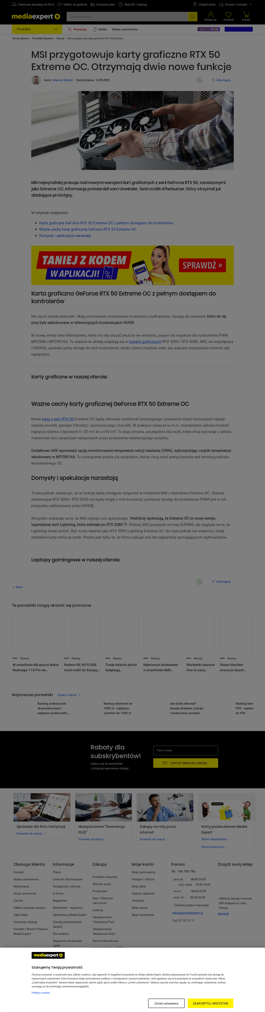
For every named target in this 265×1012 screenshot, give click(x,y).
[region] (132, 980)
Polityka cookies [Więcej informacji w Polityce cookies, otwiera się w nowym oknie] (41, 992)
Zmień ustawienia (166, 1003)
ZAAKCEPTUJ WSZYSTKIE (210, 1003)
